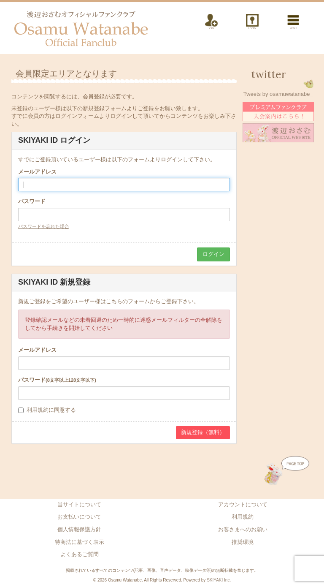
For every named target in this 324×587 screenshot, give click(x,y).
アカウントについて (242, 504)
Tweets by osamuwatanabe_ (278, 94)
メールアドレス (37, 171)
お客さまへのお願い (242, 529)
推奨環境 (243, 542)
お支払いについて (79, 517)
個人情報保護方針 (79, 529)
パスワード (32, 201)
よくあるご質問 (79, 554)
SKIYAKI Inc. (219, 580)
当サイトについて (79, 504)
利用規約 (38, 410)
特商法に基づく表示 (79, 542)
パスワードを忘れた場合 (43, 226)
